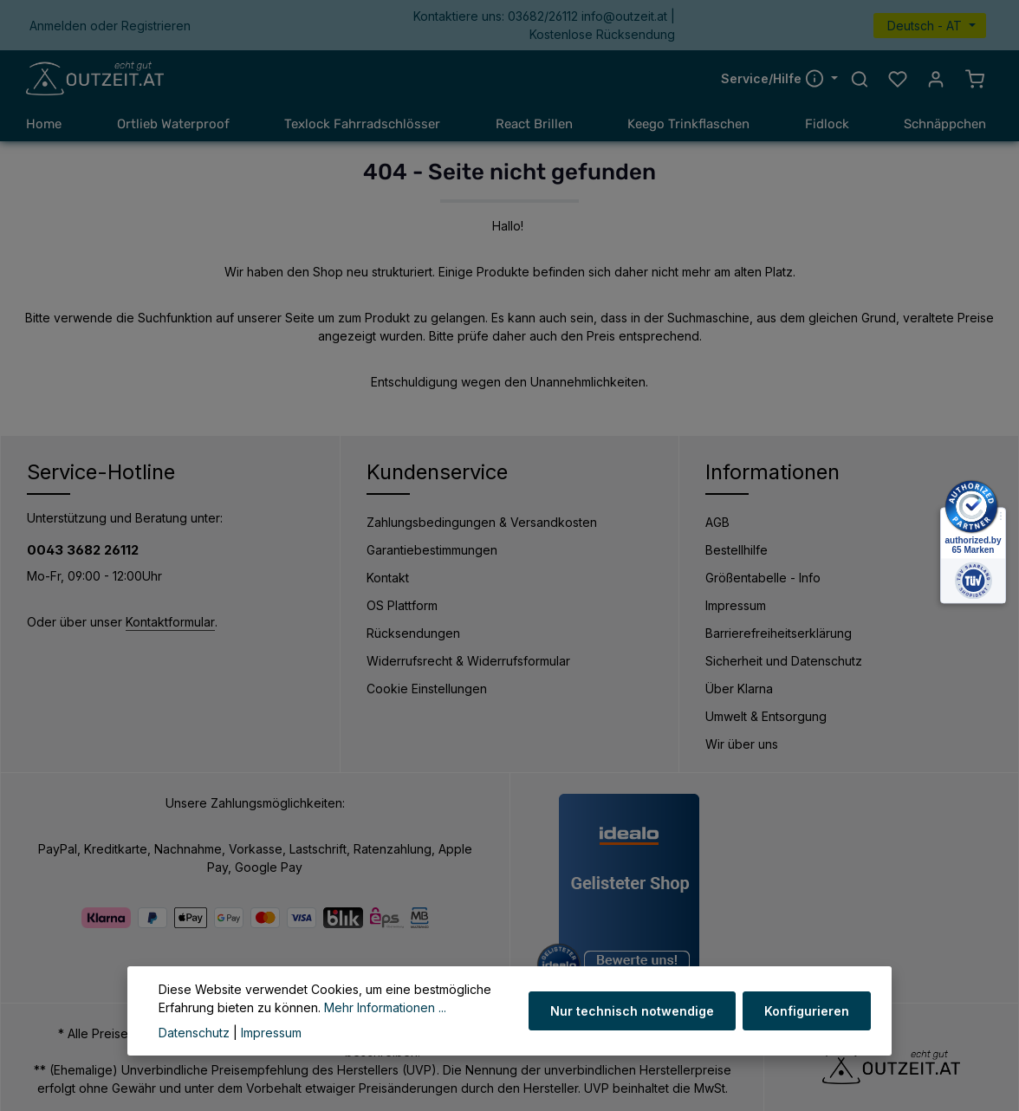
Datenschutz (194, 1032)
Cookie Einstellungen (427, 688)
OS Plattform (402, 605)
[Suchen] (859, 79)
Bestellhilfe (736, 550)
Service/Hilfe (774, 78)
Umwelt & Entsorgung (766, 716)
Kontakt (388, 577)
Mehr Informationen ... (385, 1007)
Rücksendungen (413, 633)
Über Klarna (739, 688)
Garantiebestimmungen (432, 550)
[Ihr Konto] (935, 79)
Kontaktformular (170, 621)
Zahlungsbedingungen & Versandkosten (482, 522)
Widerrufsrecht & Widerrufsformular (468, 660)
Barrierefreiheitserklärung (778, 633)
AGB (717, 522)
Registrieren (156, 25)
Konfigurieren (806, 1011)
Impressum (735, 605)
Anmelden (58, 25)
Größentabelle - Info (763, 577)
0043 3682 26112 (83, 550)
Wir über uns (741, 744)
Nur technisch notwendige (632, 1011)
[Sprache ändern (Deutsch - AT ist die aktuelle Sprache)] (929, 25)
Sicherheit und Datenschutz (783, 660)
